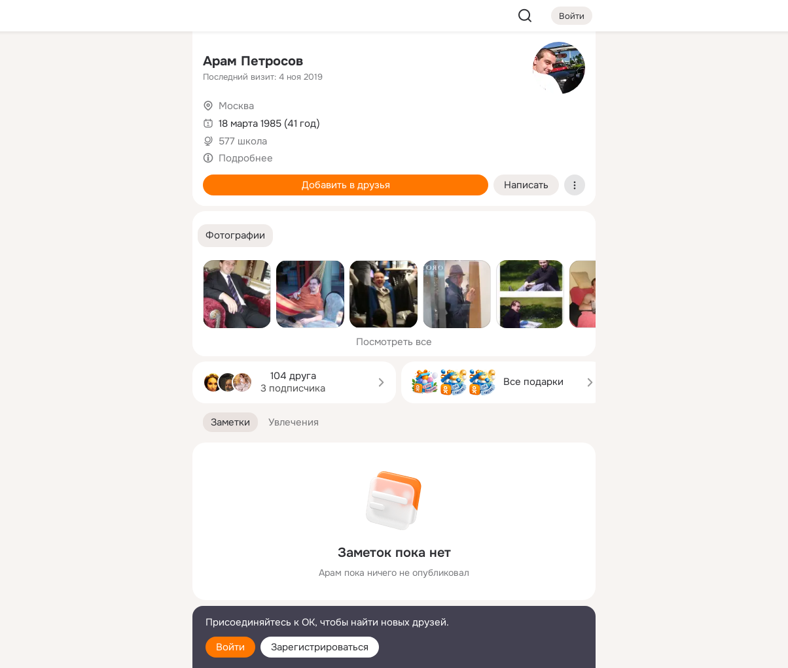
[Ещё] (96, 567)
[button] (235, 235)
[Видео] (153, 120)
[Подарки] (38, 178)
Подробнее (246, 158)
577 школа (243, 141)
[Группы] (153, 63)
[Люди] (95, 120)
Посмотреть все (394, 341)
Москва (236, 105)
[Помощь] (38, 235)
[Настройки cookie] (96, 651)
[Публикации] (38, 120)
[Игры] (153, 178)
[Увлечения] (95, 63)
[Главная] (38, 63)
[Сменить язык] (96, 595)
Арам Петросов (253, 61)
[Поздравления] (95, 178)
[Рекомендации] (95, 235)
